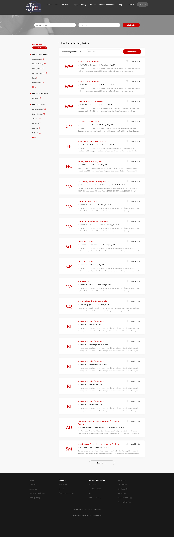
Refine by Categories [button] (40, 54)
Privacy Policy (35, 497)
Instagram (122, 493)
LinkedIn (124, 489)
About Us (33, 489)
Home (32, 480)
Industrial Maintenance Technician (93, 141)
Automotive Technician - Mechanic (93, 221)
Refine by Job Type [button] (40, 93)
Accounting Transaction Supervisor (93, 181)
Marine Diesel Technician (89, 61)
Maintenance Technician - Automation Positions (99, 444)
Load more (101, 463)
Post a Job (63, 484)
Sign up (142, 4)
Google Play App (124, 502)
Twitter (124, 484)
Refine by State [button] (38, 104)
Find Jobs (131, 25)
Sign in (131, 4)
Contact (33, 484)
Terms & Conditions (37, 493)
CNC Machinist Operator (89, 121)
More (34, 87)
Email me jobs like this (71, 51)
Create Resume (95, 489)
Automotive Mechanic (88, 201)
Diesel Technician (85, 241)
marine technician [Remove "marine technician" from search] (39, 48)
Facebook (122, 480)
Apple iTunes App (125, 497)
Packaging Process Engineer (90, 161)
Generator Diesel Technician (90, 101)
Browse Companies (66, 493)
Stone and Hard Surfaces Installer (93, 301)
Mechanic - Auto (85, 281)
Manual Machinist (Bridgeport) (91, 321)
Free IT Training (95, 497)
